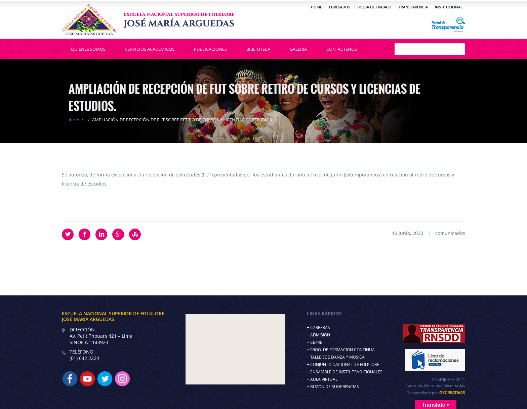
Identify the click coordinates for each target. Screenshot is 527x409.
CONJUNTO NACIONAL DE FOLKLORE (344, 364)
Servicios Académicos (149, 49)
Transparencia (413, 6)
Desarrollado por (435, 393)
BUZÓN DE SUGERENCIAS (334, 387)
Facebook (84, 234)
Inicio (74, 120)
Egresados (339, 6)
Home (316, 6)
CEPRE (316, 342)
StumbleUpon (135, 234)
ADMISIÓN (320, 335)
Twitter (68, 234)
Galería (298, 49)
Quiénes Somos (88, 49)
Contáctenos (341, 49)
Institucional (448, 6)
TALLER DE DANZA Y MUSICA (337, 357)
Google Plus (118, 234)
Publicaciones (210, 49)
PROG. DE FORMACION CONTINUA (342, 350)
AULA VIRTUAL (323, 379)
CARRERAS (320, 327)
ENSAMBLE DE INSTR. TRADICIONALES (346, 372)
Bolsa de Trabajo (374, 6)
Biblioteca (258, 49)
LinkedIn (101, 234)
